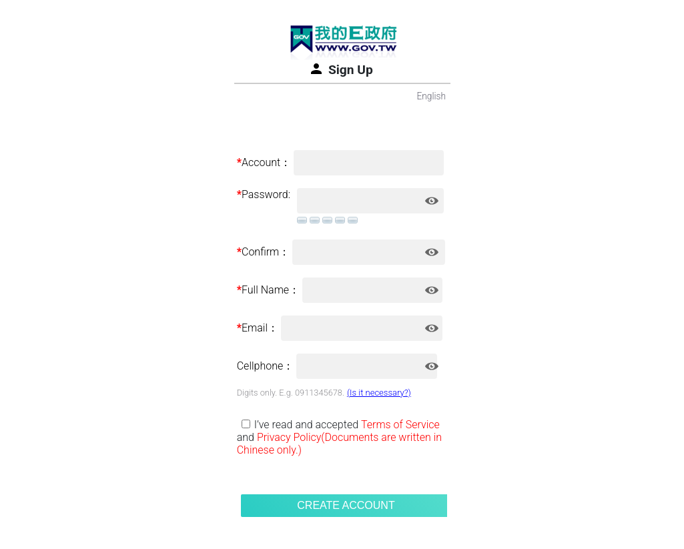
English (431, 96)
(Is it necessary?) (379, 393)
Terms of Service (400, 424)
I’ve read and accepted (306, 424)
